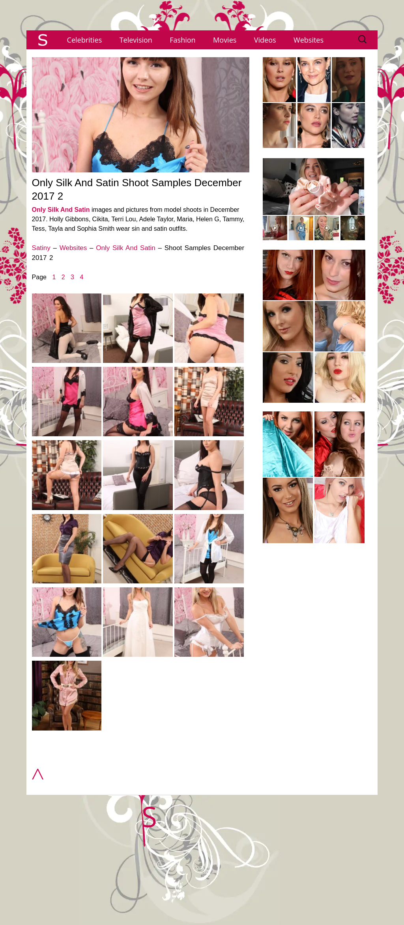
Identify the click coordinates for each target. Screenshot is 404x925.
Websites (309, 40)
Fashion (182, 40)
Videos (265, 40)
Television (136, 40)
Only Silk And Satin (61, 209)
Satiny (41, 248)
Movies (224, 40)
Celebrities (84, 40)
